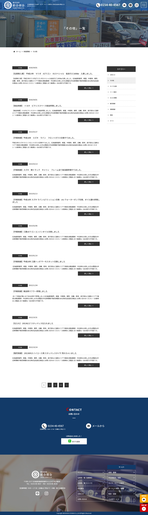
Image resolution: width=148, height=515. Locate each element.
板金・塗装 (112, 494)
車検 (111, 115)
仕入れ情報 (113, 98)
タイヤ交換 (113, 86)
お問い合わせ (82, 499)
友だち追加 (76, 441)
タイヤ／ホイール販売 (116, 483)
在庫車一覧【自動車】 (85, 478)
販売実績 (112, 104)
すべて (112, 121)
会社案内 (81, 488)
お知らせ (112, 75)
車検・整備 (112, 472)
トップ (80, 472)
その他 (112, 80)
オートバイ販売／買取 (116, 488)
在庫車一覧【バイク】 (85, 483)
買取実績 (112, 109)
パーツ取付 (113, 92)
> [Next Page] (66, 385)
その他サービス (113, 499)
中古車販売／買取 (114, 478)
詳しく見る (87, 88)
